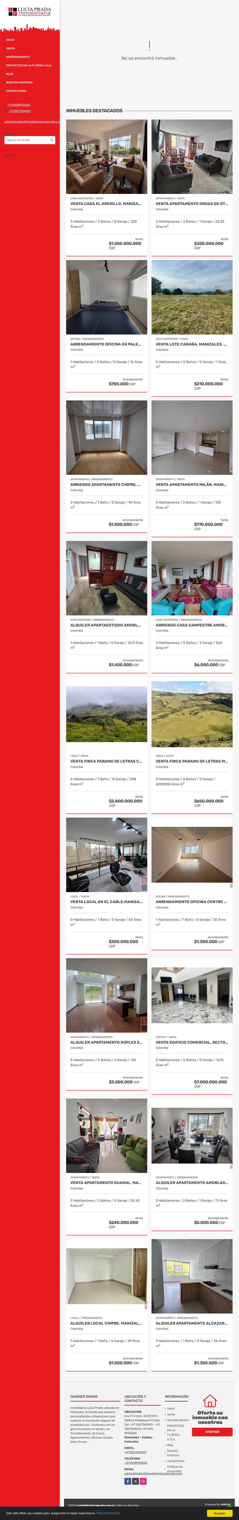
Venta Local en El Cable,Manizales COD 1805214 (106, 902)
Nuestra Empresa (19, 82)
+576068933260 (18, 105)
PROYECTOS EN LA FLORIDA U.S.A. (29, 65)
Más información (113, 1513)
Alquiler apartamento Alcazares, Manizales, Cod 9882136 (192, 1323)
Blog (9, 73)
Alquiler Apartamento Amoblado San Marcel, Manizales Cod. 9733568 (192, 1183)
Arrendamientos (178, 1420)
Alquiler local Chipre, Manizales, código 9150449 (106, 1323)
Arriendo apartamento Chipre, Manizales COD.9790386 (106, 484)
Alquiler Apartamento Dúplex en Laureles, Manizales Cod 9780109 (106, 1042)
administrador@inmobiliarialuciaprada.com (33, 122)
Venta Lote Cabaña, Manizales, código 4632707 (192, 344)
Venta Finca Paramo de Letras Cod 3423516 (106, 761)
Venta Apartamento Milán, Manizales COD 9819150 (192, 484)
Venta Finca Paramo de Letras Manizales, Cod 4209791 (192, 761)
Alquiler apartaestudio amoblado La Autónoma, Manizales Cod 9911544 (106, 625)
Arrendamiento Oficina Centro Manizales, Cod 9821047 (192, 902)
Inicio (10, 39)
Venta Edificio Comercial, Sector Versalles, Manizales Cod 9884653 (192, 1042)
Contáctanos (16, 91)
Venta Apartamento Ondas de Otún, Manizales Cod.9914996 (192, 204)
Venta (10, 48)
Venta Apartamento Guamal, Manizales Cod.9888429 (106, 1183)
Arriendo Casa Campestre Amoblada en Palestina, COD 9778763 (192, 625)
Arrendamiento (18, 56)
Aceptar (220, 1513)
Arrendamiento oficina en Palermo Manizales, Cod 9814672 (106, 344)
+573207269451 (20, 111)
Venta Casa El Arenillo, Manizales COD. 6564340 (106, 204)
